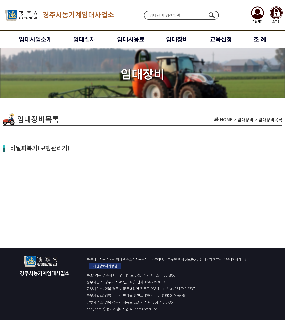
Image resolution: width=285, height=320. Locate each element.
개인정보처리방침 (105, 265)
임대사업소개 (35, 39)
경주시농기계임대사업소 (59, 15)
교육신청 (221, 39)
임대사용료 (131, 39)
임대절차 (84, 39)
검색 (211, 15)
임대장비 (177, 39)
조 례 (259, 39)
